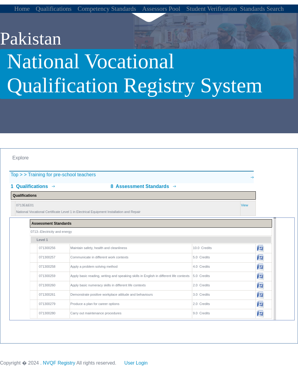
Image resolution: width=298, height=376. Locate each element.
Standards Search (262, 8)
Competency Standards (107, 8)
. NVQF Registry (57, 362)
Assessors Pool (161, 8)
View (244, 205)
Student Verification (211, 8)
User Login (136, 362)
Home (22, 8)
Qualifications (54, 8)
